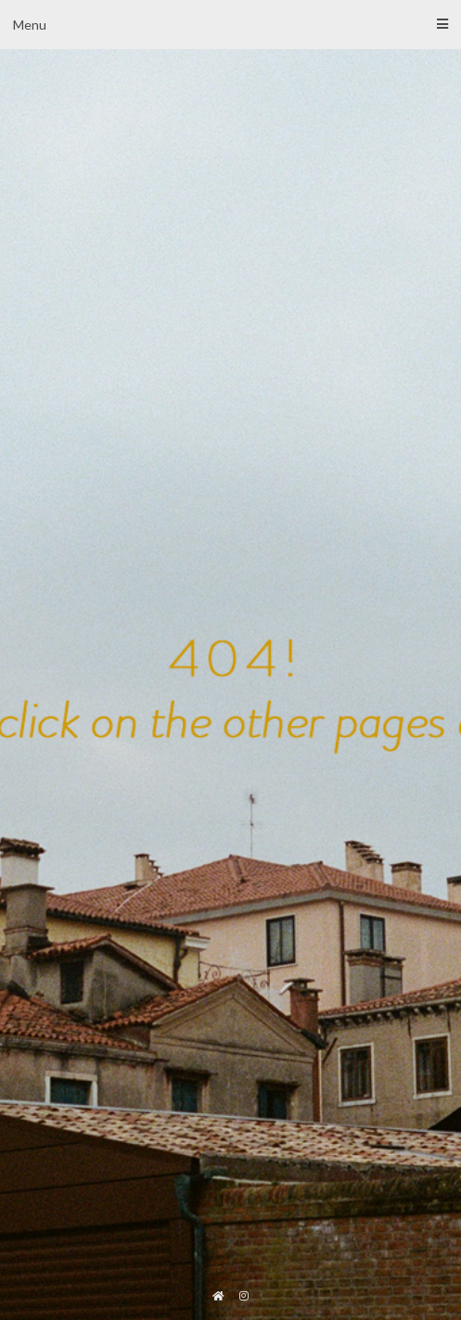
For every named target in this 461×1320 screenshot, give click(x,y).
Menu (230, 24)
